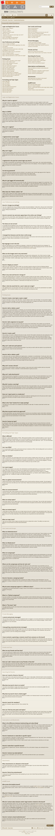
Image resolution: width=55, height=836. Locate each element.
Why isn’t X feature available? (34, 86)
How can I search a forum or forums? (35, 57)
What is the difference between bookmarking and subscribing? (38, 68)
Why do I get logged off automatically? (10, 37)
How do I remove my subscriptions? (35, 73)
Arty (25, 832)
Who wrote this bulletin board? (34, 84)
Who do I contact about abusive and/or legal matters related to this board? (40, 88)
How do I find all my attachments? (35, 79)
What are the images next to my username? (11, 51)
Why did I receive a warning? (8, 71)
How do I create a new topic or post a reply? (11, 60)
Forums (14, 15)
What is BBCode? (6, 81)
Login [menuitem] (49, 15)
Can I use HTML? (6, 82)
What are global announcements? (9, 86)
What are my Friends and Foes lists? (35, 51)
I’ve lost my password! (7, 36)
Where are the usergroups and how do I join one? (38, 32)
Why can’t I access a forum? (8, 68)
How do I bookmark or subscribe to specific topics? (38, 70)
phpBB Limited (37, 786)
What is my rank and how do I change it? (10, 54)
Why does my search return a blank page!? (37, 60)
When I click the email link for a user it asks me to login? (13, 55)
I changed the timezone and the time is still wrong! (12, 49)
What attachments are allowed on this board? (37, 78)
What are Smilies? (6, 84)
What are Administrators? (33, 28)
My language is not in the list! (8, 50)
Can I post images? (6, 85)
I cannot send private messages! (34, 42)
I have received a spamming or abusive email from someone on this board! (38, 46)
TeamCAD (8, 15)
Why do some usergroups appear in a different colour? (39, 34)
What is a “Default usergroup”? (34, 36)
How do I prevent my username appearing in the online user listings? (13, 46)
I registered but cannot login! (8, 32)
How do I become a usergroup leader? (36, 33)
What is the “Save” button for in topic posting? (11, 73)
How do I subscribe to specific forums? (36, 72)
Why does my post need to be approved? (10, 75)
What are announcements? (8, 88)
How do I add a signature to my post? (10, 63)
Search (4, 17)
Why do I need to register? (7, 28)
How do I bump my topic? (7, 76)
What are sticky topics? (7, 89)
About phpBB (40, 787)
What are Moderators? (32, 29)
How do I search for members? (34, 61)
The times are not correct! (7, 47)
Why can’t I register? (6, 30)
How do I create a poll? (7, 64)
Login (9, 17)
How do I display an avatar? (8, 53)
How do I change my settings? (8, 43)
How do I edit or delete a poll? (8, 67)
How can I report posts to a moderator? (10, 72)
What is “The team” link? (33, 37)
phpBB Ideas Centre (8, 796)
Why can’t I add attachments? (8, 69)
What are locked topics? (7, 90)
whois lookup (38, 804)
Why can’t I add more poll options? (9, 65)
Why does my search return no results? (36, 59)
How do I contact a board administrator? (36, 89)
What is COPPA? (5, 29)
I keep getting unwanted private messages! (37, 43)
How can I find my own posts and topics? (36, 63)
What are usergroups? (32, 30)
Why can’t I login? (6, 33)
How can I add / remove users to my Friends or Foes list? (40, 52)
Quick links (4, 15)
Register (13, 17)
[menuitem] (46, 15)
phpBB (30, 248)
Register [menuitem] (51, 15)
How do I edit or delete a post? (8, 61)
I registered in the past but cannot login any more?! (12, 34)
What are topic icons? (6, 92)
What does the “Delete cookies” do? (9, 38)
